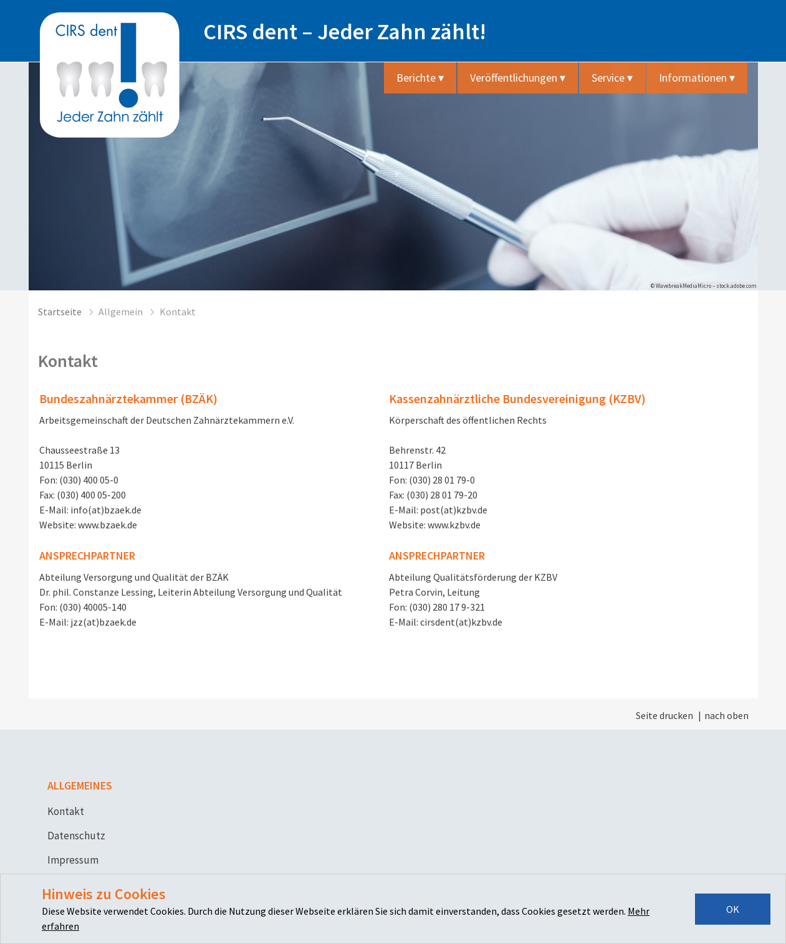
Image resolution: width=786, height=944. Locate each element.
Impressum (72, 860)
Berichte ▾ (420, 77)
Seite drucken (664, 715)
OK (732, 909)
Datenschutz (76, 835)
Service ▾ (612, 77)
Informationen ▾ (697, 77)
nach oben (726, 715)
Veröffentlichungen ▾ (517, 77)
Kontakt (65, 811)
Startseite (60, 311)
